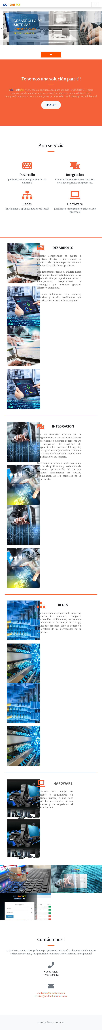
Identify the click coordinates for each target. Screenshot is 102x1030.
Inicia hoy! (51, 105)
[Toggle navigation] (95, 4)
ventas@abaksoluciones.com (51, 996)
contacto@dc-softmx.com (51, 993)
